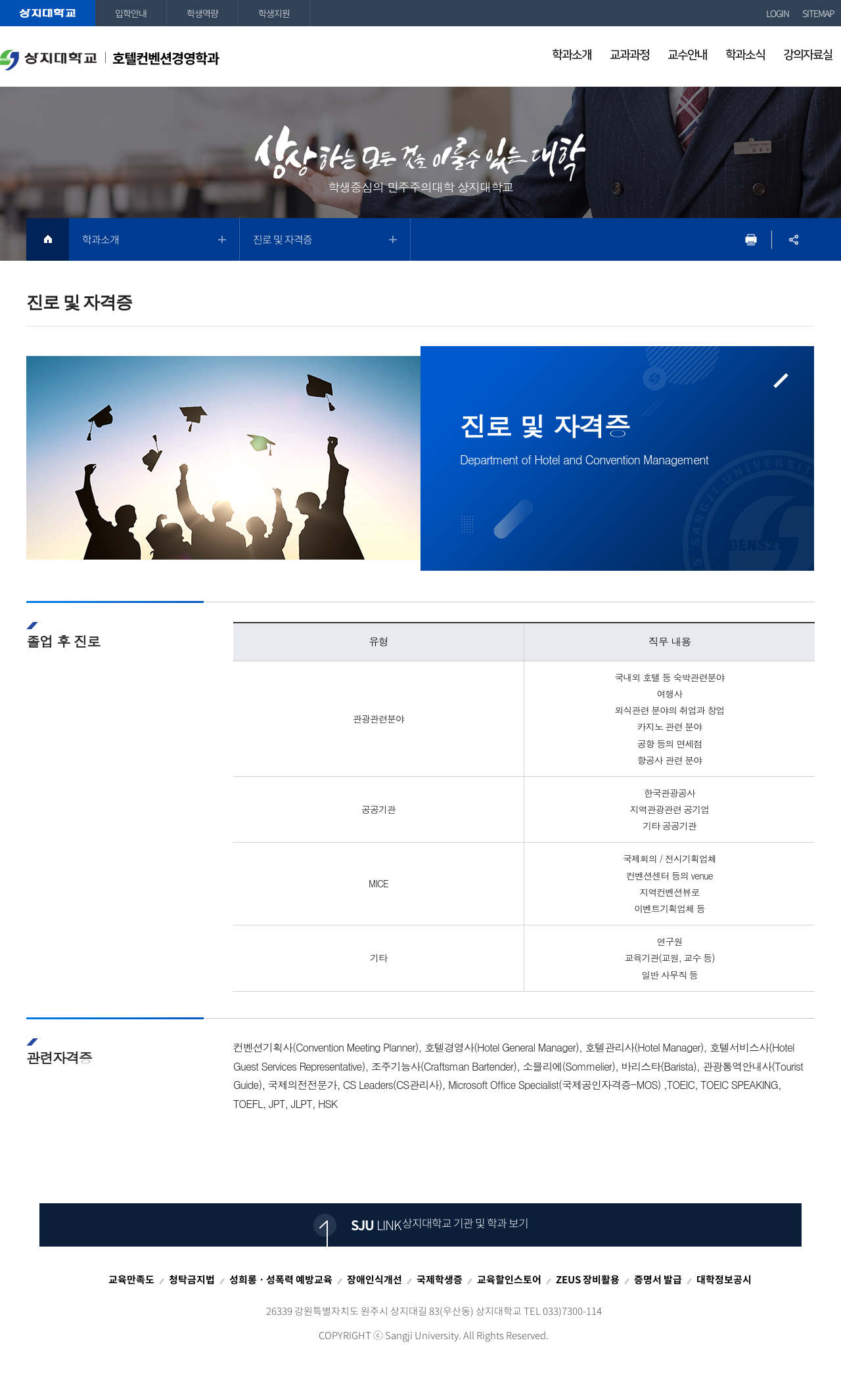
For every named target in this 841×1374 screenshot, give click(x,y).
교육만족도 (131, 1279)
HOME (47, 239)
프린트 (750, 239)
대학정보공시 (724, 1279)
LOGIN (777, 13)
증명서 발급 (658, 1279)
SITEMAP (818, 13)
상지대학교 (47, 13)
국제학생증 (440, 1279)
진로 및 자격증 (282, 239)
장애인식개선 (374, 1279)
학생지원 (274, 13)
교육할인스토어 (509, 1279)
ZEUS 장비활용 (588, 1279)
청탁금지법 (192, 1279)
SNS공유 (793, 239)
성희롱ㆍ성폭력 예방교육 (280, 1279)
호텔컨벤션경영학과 (109, 59)
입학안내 (131, 13)
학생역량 (202, 13)
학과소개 (100, 239)
